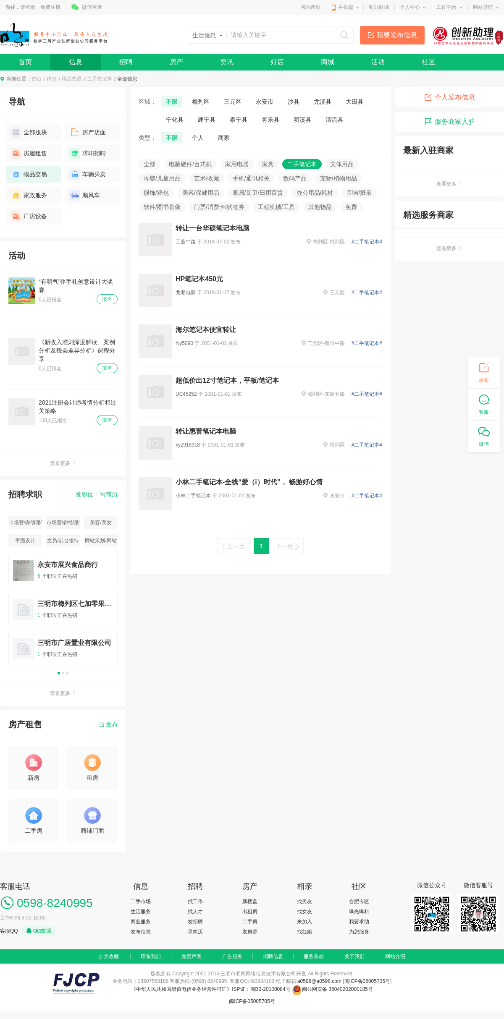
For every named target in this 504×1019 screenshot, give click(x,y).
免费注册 (50, 7)
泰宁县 (238, 119)
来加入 (304, 922)
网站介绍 (395, 956)
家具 (268, 164)
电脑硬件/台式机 (190, 164)
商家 (224, 137)
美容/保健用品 (200, 192)
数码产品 (295, 178)
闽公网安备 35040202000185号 (332, 989)
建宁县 (206, 119)
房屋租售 (28, 153)
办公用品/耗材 (315, 192)
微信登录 (92, 7)
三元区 (233, 101)
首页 (25, 61)
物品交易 (72, 79)
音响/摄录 (359, 192)
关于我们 (354, 956)
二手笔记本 (99, 79)
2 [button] (63, 673)
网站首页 (310, 7)
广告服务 (232, 956)
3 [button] (67, 673)
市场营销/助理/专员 (25, 524)
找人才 (195, 911)
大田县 (354, 101)
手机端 (345, 7)
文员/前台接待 (63, 540)
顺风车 (84, 195)
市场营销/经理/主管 (63, 524)
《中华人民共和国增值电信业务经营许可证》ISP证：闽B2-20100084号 (211, 989)
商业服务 (141, 922)
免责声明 (191, 956)
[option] (63, 613)
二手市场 (141, 901)
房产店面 (87, 132)
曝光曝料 (359, 911)
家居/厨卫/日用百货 (258, 192)
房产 (176, 61)
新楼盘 (249, 901)
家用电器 (237, 164)
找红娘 (304, 932)
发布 (108, 724)
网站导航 (483, 7)
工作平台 (446, 7)
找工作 (195, 901)
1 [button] (59, 673)
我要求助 (359, 922)
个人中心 (410, 7)
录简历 (195, 932)
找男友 (304, 901)
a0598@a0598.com (319, 981)
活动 (378, 61)
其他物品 (320, 207)
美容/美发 (100, 522)
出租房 (249, 911)
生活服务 (141, 911)
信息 (75, 61)
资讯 (227, 61)
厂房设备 (28, 216)
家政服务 (28, 195)
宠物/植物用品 (338, 178)
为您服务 (359, 932)
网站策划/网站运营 (100, 542)
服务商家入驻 (449, 122)
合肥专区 (359, 901)
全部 (149, 164)
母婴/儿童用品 (162, 178)
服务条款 (314, 956)
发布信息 (141, 932)
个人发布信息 (449, 97)
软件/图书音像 (162, 207)
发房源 (249, 932)
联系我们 (151, 956)
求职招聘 (87, 153)
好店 (277, 61)
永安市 (264, 101)
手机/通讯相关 (251, 178)
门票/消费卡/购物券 (219, 207)
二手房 (249, 922)
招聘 (126, 61)
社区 (428, 61)
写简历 (109, 494)
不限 (172, 101)
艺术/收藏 (206, 178)
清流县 (334, 119)
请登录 (27, 7)
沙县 (293, 101)
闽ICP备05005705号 (367, 981)
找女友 (304, 911)
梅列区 (201, 101)
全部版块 (28, 132)
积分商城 (379, 7)
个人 (198, 137)
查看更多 (63, 463)
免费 (351, 207)
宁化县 (175, 119)
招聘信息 (273, 956)
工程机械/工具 (276, 207)
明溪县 (302, 119)
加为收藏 (109, 956)
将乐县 (270, 119)
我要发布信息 (397, 35)
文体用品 (342, 164)
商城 (327, 61)
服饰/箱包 (156, 192)
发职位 (84, 494)
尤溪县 (322, 101)
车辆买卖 (87, 174)
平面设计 (25, 540)
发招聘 (195, 922)
